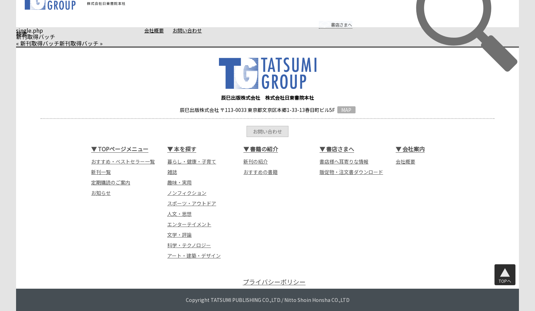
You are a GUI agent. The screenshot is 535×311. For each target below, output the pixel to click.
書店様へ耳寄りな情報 (344, 161)
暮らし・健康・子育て (191, 161)
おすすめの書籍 (260, 171)
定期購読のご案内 (110, 182)
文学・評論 (179, 234)
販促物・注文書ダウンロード (351, 171)
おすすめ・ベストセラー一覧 (123, 161)
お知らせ (101, 192)
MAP (346, 109)
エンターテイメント (189, 224)
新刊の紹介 (255, 161)
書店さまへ (328, 19)
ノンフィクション (186, 192)
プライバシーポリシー (274, 282)
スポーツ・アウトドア (191, 203)
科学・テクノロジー (189, 245)
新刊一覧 (101, 171)
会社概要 (141, 30)
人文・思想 (179, 213)
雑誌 (172, 171)
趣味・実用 (179, 182)
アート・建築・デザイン (194, 255)
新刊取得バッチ (39, 43)
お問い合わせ (174, 30)
